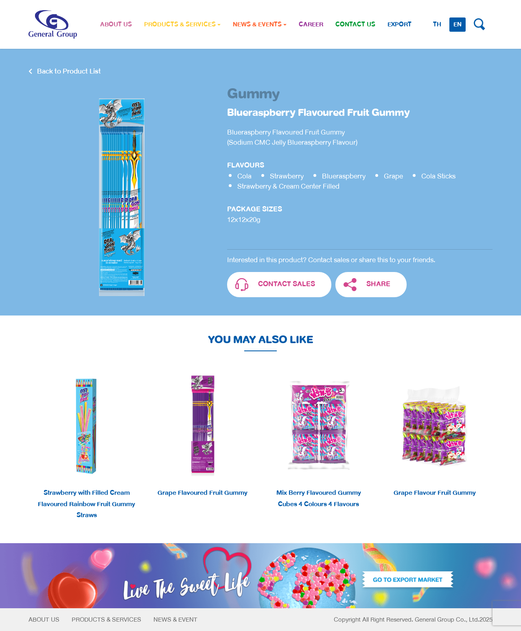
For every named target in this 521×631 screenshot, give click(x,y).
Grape (393, 176)
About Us (43, 619)
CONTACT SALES (275, 285)
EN (457, 24)
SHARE (367, 285)
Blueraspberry (344, 176)
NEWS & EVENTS (260, 24)
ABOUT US (116, 24)
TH (437, 24)
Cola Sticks (438, 176)
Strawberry (287, 176)
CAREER (311, 24)
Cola (244, 176)
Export (399, 24)
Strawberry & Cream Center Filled (288, 186)
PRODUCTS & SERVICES (182, 24)
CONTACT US (355, 24)
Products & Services (106, 619)
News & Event (175, 619)
